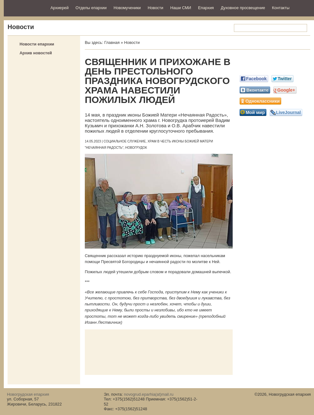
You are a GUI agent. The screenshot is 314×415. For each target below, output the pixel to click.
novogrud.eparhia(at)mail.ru (148, 394)
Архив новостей (36, 53)
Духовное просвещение (243, 7)
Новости (155, 7)
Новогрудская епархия (25, 7)
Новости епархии (37, 44)
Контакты (280, 7)
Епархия (206, 7)
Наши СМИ (180, 7)
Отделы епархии (91, 7)
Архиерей (59, 7)
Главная (112, 42)
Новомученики (127, 7)
